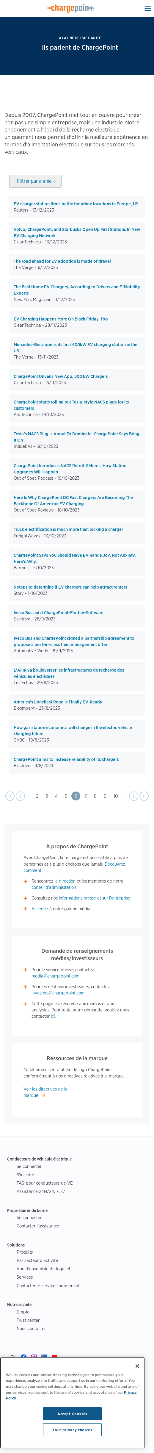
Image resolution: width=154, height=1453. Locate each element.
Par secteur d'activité (37, 1260)
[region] (72, 1402)
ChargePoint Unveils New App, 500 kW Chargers (61, 376)
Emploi (24, 1312)
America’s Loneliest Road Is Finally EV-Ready (58, 702)
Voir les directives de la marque (45, 1092)
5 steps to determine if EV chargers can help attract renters (70, 587)
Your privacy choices (72, 1429)
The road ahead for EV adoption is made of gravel (62, 261)
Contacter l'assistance (38, 1226)
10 (117, 795)
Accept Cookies (72, 1413)
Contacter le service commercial (48, 1285)
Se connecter (29, 1166)
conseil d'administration (54, 887)
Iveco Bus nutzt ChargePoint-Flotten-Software (58, 612)
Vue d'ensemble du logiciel (43, 1268)
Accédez (40, 908)
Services (25, 1277)
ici (53, 1016)
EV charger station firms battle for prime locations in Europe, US (76, 204)
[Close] (137, 1366)
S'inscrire (25, 1174)
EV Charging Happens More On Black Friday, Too (61, 319)
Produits (25, 1252)
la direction (65, 881)
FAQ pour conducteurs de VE (45, 1183)
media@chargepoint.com (55, 976)
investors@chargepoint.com (58, 993)
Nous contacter (31, 1328)
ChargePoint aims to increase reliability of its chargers (66, 759)
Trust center (28, 1320)
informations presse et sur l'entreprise (94, 898)
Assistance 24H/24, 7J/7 (41, 1191)
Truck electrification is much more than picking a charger (68, 529)
